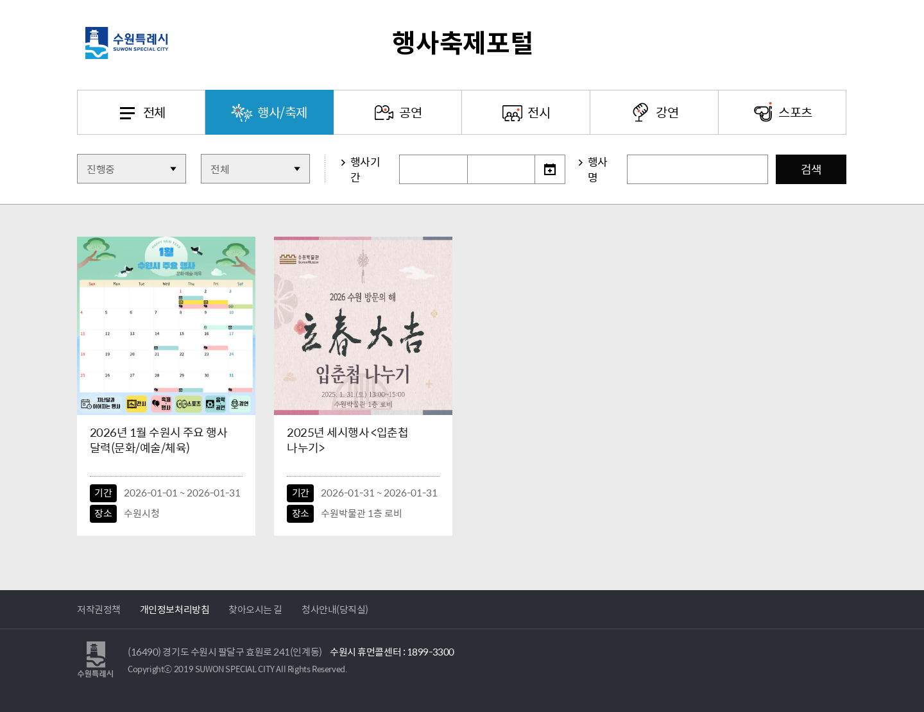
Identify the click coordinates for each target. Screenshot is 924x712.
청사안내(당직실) (335, 609)
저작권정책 (99, 609)
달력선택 (550, 169)
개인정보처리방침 (174, 609)
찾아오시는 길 (255, 609)
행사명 (598, 169)
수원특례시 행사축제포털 (462, 43)
